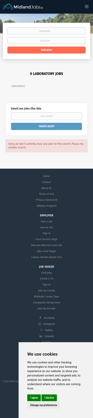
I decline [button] (49, 397)
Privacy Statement (46, 199)
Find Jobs (46, 50)
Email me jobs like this (26, 108)
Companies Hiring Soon (46, 302)
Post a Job (46, 221)
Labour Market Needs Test (46, 257)
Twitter (49, 330)
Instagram (49, 324)
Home (46, 176)
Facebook (49, 318)
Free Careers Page (46, 239)
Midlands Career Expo (46, 296)
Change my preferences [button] (43, 405)
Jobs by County (46, 290)
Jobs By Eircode (46, 308)
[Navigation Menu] (86, 6)
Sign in (47, 233)
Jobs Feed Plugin (46, 251)
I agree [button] (34, 397)
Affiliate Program (47, 205)
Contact (46, 182)
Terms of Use (46, 193)
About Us (46, 188)
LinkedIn (49, 336)
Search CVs (46, 227)
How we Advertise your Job (46, 245)
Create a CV (46, 278)
